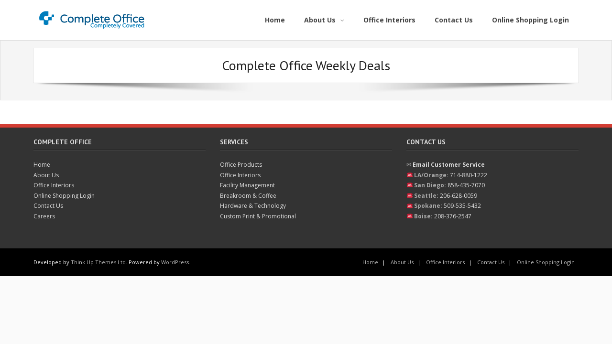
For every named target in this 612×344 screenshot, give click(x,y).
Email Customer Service (449, 165)
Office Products (241, 165)
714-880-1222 (468, 175)
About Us (46, 175)
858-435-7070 (466, 185)
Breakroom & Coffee (248, 196)
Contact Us (48, 206)
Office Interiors (53, 185)
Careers (44, 216)
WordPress (175, 262)
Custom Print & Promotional (258, 216)
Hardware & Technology (253, 206)
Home (41, 165)
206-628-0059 (458, 196)
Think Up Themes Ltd (98, 262)
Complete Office (62, 142)
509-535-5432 (462, 206)
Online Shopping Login (64, 196)
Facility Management (247, 185)
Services (234, 142)
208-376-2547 (452, 216)
